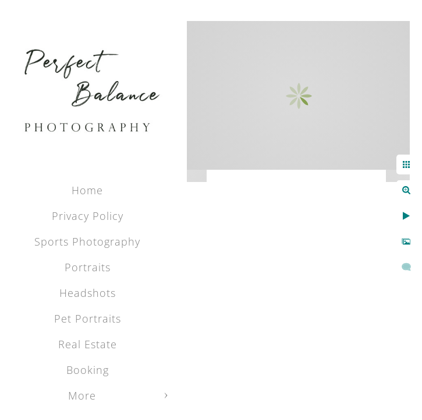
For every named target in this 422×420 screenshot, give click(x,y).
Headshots (87, 293)
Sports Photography (87, 242)
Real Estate (87, 344)
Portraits (88, 267)
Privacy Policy (87, 216)
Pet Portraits (87, 319)
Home (87, 190)
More (82, 395)
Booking (87, 370)
